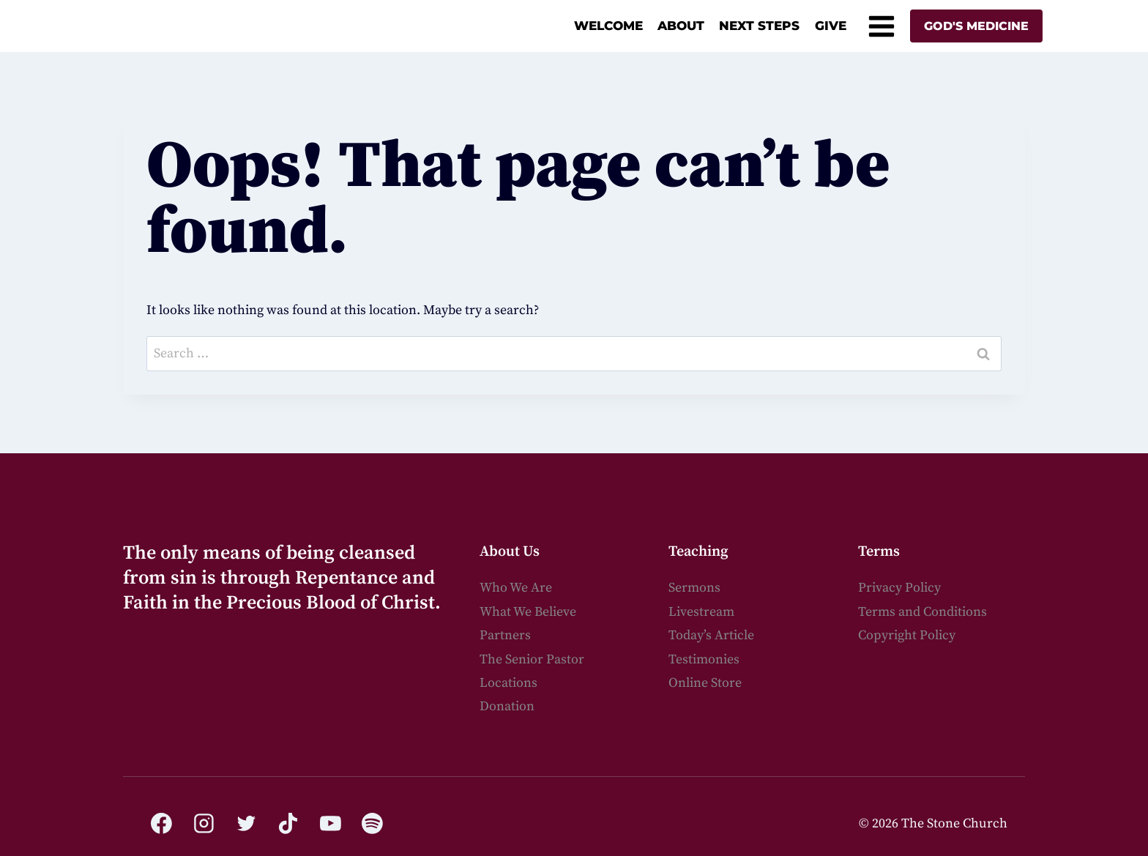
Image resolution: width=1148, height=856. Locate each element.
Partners (505, 635)
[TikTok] (288, 824)
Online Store (705, 682)
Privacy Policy (899, 587)
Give (830, 25)
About (680, 25)
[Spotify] (372, 824)
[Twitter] (246, 824)
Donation (507, 706)
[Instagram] (204, 824)
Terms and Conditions (922, 611)
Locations (508, 682)
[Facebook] (162, 824)
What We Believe (528, 611)
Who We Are (516, 587)
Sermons (694, 587)
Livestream (701, 611)
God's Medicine (976, 26)
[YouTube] (330, 824)
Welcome (608, 25)
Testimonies (703, 659)
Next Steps (759, 25)
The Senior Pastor (532, 659)
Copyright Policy (906, 635)
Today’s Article (711, 635)
